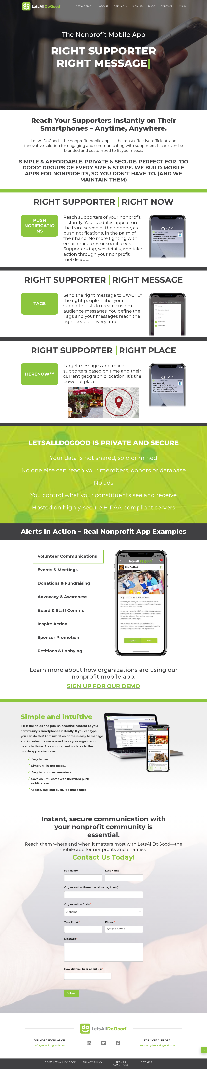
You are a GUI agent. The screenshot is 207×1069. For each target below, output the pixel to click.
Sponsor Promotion (58, 637)
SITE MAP (146, 1062)
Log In (182, 6)
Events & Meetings (58, 569)
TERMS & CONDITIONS (121, 1063)
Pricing (120, 6)
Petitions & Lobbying (60, 650)
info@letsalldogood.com (49, 1045)
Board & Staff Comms (61, 610)
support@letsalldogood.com (157, 1045)
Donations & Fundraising (64, 583)
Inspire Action (52, 623)
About (103, 6)
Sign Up (137, 6)
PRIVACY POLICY (92, 1062)
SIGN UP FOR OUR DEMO (103, 686)
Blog (151, 6)
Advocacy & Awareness (62, 596)
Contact (166, 6)
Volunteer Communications (67, 556)
